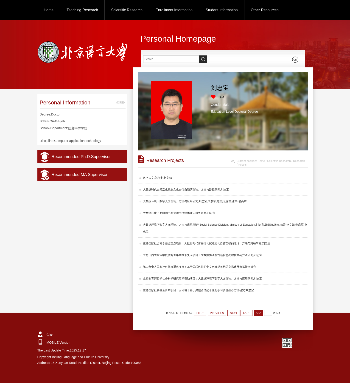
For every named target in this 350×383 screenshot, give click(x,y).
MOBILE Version (58, 342)
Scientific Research (127, 10)
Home (49, 10)
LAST (246, 313)
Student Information (222, 10)
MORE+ (120, 102)
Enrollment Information (174, 10)
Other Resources (265, 10)
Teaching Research (82, 10)
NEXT (233, 313)
